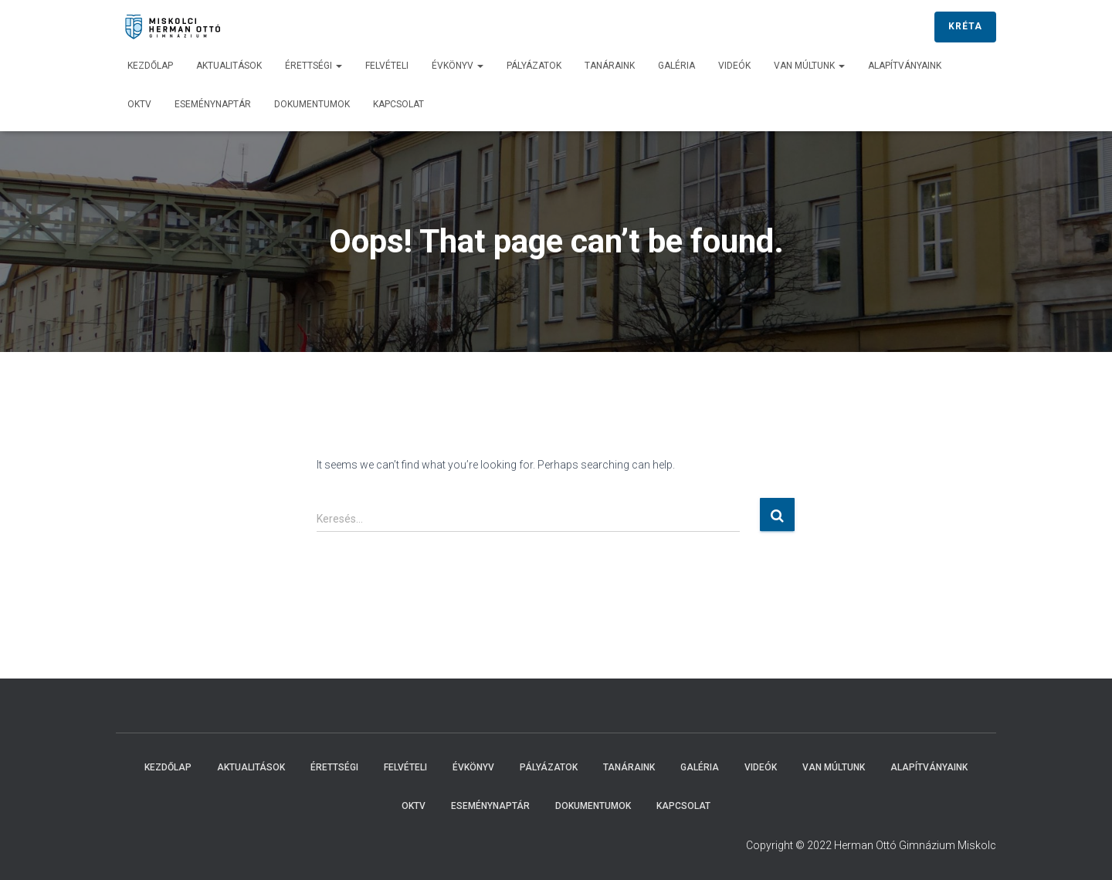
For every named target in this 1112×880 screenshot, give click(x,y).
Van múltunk (809, 65)
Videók (734, 65)
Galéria (676, 65)
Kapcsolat (398, 104)
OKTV (139, 104)
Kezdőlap (150, 65)
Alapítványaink (904, 65)
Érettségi (313, 65)
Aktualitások (229, 65)
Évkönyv (457, 65)
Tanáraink (610, 65)
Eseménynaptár (213, 104)
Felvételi (387, 65)
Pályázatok (534, 65)
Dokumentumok (312, 104)
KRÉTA (965, 26)
